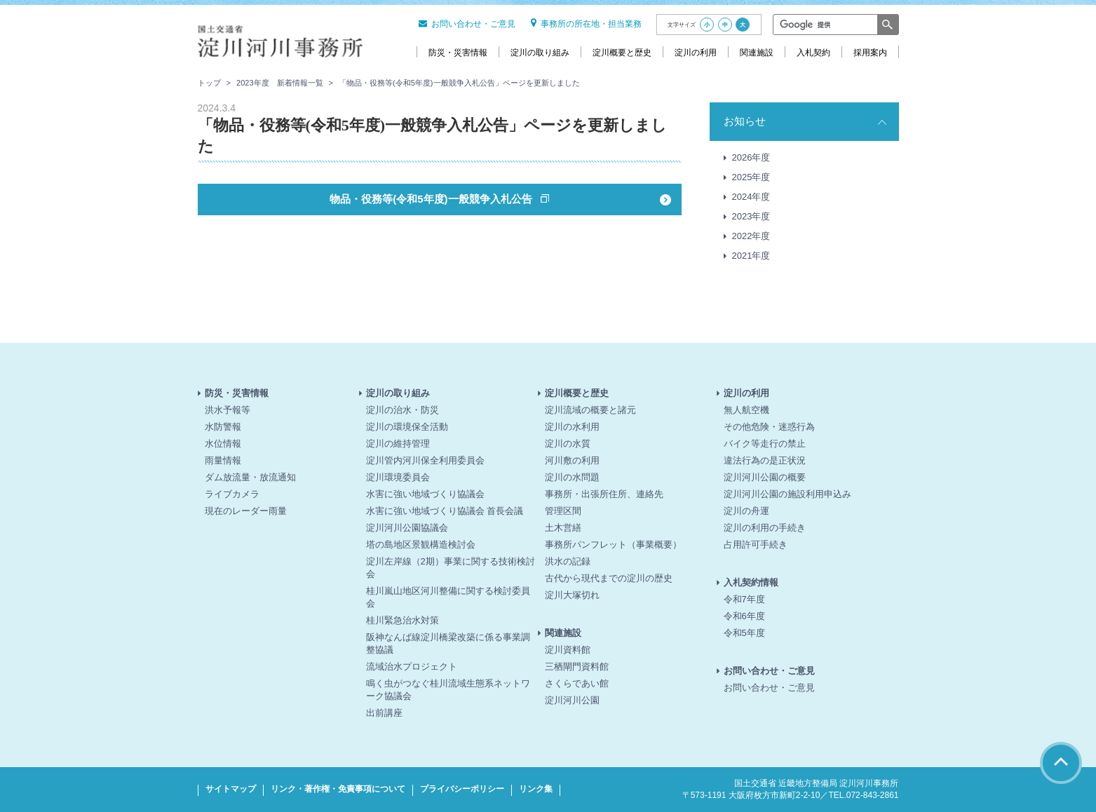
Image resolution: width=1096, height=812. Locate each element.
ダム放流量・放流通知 (250, 477)
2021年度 (751, 255)
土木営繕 (563, 527)
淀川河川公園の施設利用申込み (787, 494)
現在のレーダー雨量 (246, 511)
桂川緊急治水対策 (402, 620)
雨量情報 (223, 460)
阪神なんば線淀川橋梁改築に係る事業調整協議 (448, 643)
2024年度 (751, 196)
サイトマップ (230, 789)
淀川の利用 (746, 393)
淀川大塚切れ (572, 595)
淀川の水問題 (572, 477)
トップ (209, 83)
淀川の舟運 (746, 511)
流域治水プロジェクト (411, 666)
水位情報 (223, 443)
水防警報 (223, 426)
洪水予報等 (227, 410)
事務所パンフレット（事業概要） (613, 544)
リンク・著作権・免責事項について (338, 789)
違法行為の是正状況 (765, 460)
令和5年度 (744, 633)
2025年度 (751, 177)
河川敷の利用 (572, 460)
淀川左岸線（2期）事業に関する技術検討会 (450, 567)
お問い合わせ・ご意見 (467, 24)
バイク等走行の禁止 (765, 443)
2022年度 (751, 236)
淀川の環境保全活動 (407, 426)
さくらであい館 (577, 683)
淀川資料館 (567, 649)
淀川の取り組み (398, 393)
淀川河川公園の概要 (765, 477)
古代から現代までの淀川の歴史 (608, 578)
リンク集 (536, 789)
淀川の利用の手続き (765, 527)
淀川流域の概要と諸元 (590, 410)
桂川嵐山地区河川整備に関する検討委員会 (448, 597)
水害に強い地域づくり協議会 (425, 494)
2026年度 (751, 157)
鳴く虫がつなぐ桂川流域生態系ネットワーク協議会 (448, 689)
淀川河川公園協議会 (407, 527)
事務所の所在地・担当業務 (586, 23)
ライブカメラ (232, 494)
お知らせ (745, 121)
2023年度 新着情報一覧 (279, 83)
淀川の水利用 (572, 426)
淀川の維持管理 (398, 443)
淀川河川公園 (572, 700)
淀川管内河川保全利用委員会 (425, 460)
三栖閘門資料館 (577, 666)
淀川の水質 (567, 443)
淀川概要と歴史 (577, 393)
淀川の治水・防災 (402, 410)
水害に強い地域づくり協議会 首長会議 (445, 511)
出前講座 (384, 713)
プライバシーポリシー (462, 789)
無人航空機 (746, 410)
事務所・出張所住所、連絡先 (604, 494)
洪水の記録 (567, 561)
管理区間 (563, 511)
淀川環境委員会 (398, 477)
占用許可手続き (755, 544)
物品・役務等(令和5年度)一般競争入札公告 (432, 199)
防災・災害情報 (237, 393)
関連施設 (563, 633)
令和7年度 (744, 599)
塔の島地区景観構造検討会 (420, 544)
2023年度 (751, 216)
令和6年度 (744, 616)
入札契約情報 (751, 582)
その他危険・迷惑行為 (769, 426)
